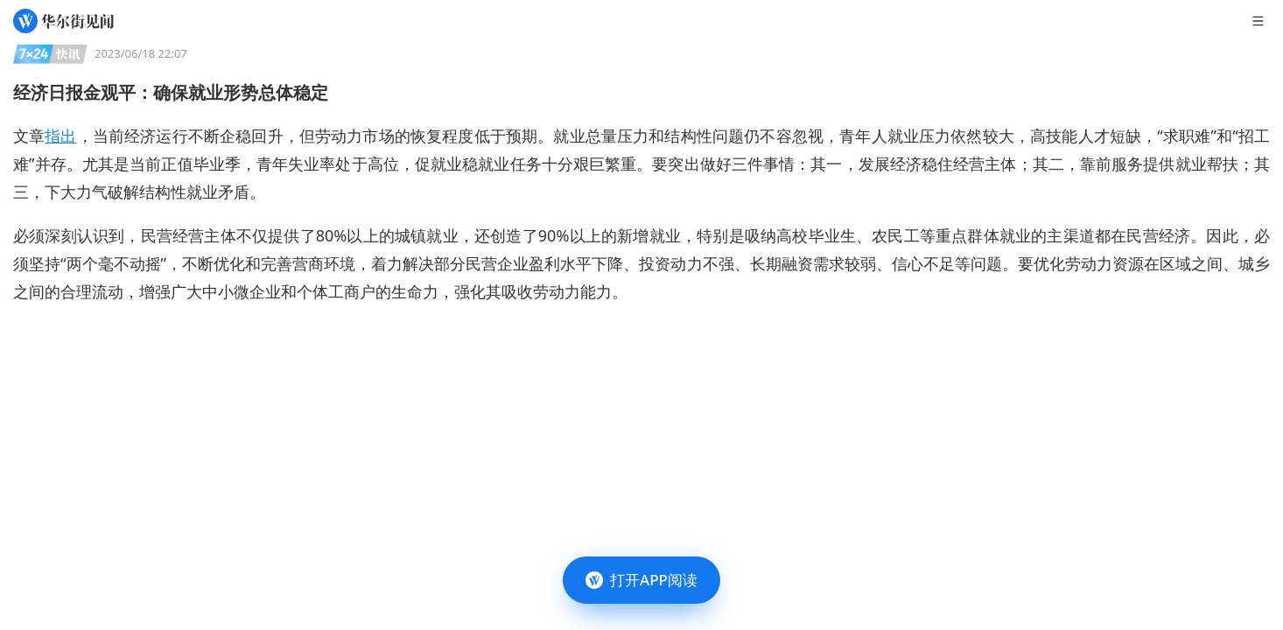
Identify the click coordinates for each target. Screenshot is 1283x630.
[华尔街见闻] (63, 21)
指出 (60, 135)
